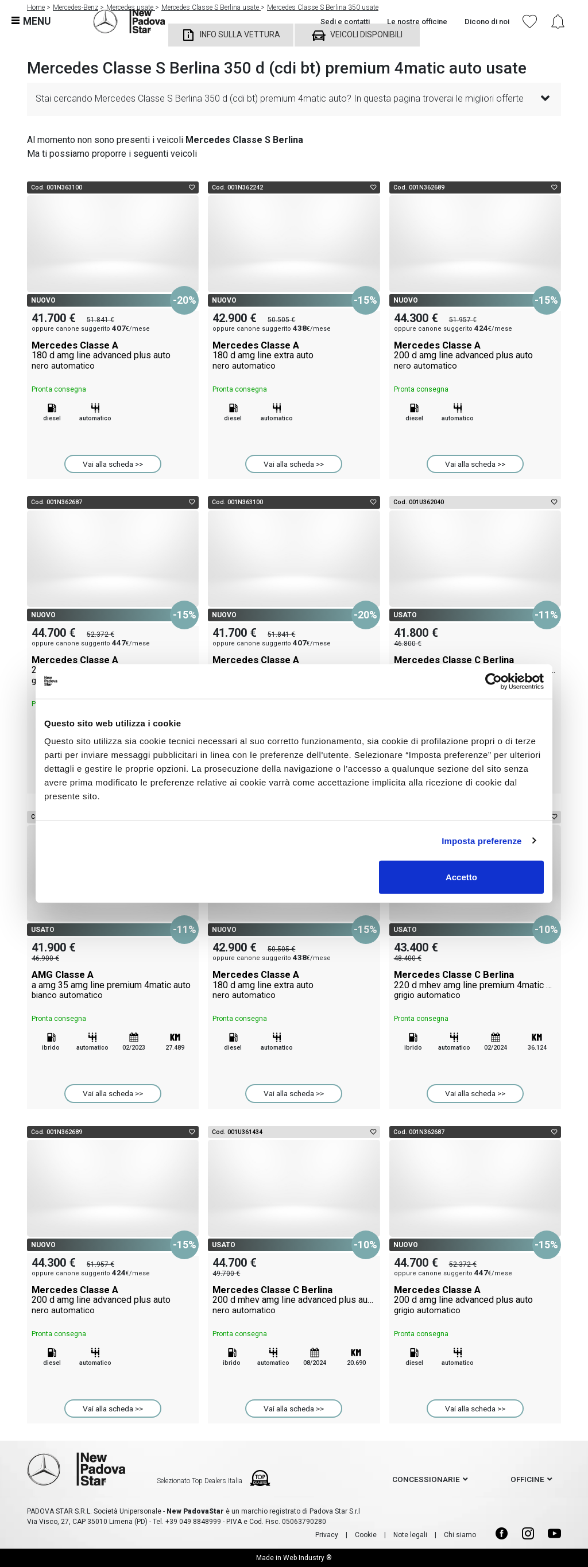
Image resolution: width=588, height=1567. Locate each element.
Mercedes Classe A (113, 355)
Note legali (410, 1535)
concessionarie (426, 1479)
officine (527, 1479)
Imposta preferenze (481, 840)
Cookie (366, 1535)
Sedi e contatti (345, 21)
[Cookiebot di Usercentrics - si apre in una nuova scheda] (493, 681)
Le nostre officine (417, 21)
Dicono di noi (487, 21)
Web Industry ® (307, 1558)
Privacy (326, 1535)
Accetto (461, 877)
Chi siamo (460, 1535)
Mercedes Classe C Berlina (475, 984)
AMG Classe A (113, 984)
